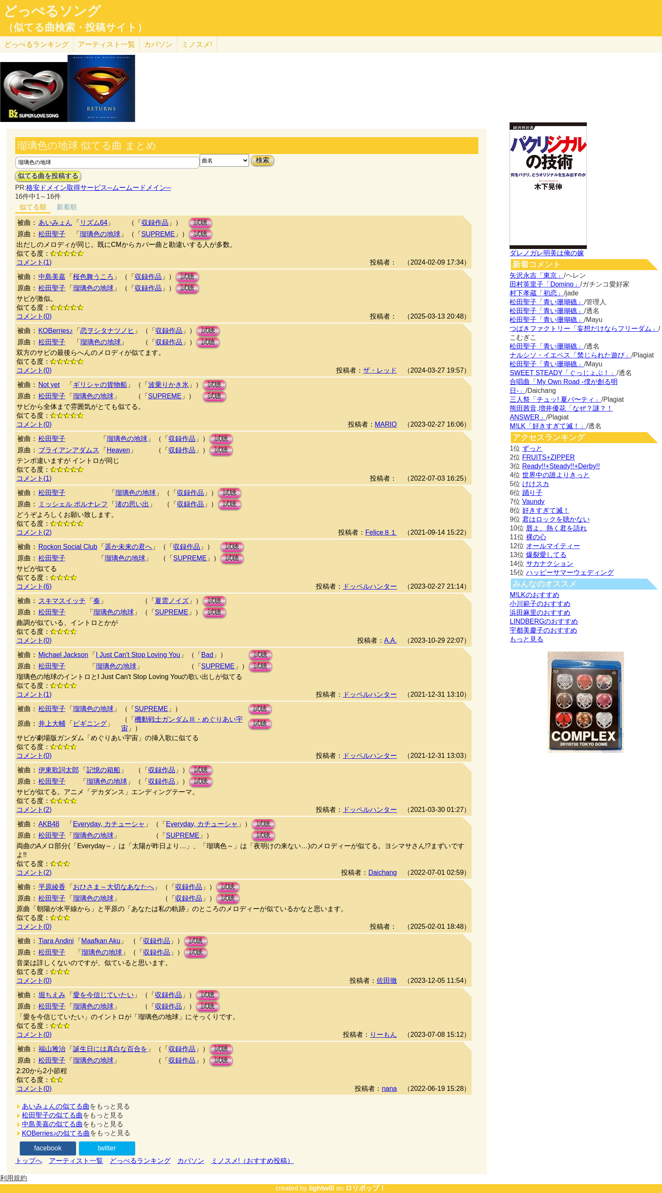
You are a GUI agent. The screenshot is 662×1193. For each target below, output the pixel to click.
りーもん (383, 1034)
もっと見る (526, 639)
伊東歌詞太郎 (58, 770)
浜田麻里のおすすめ (540, 612)
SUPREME (158, 234)
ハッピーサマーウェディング (570, 572)
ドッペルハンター (370, 586)
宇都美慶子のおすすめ (543, 630)
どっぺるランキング (140, 1160)
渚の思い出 (132, 504)
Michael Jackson (63, 654)
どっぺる (36, 45)
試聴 (200, 222)
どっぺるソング (52, 11)
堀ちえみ (51, 994)
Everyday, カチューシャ (109, 824)
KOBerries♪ (55, 330)
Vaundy (533, 501)
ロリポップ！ (365, 1188)
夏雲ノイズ (172, 600)
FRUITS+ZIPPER (548, 457)
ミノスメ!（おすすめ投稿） (252, 1160)
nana (389, 1088)
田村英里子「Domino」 (545, 284)
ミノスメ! (197, 45)
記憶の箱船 (103, 770)
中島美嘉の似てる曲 (52, 1124)
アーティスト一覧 (76, 1160)
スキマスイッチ (62, 600)
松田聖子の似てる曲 (52, 1115)
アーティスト (106, 45)
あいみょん (55, 222)
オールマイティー (553, 545)
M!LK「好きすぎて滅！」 (548, 426)
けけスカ (535, 483)
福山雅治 (51, 1048)
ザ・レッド (380, 370)
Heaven (118, 450)
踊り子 (532, 492)
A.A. (390, 640)
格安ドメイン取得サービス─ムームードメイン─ (98, 187)
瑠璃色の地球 (100, 234)
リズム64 (94, 222)
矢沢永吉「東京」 (537, 275)
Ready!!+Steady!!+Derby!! (561, 466)
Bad (207, 654)
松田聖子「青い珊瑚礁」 (547, 302)
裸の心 (536, 537)
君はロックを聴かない (556, 519)
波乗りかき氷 (168, 384)
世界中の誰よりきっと (556, 475)
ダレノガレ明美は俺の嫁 (547, 253)
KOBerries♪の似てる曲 (56, 1133)
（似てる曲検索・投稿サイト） (75, 27)
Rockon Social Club (68, 546)
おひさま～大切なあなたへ (113, 886)
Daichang (382, 872)
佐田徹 (387, 980)
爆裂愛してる (546, 554)
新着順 (67, 207)
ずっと (532, 448)
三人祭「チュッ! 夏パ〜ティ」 (555, 399)
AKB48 (49, 824)
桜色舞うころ (93, 276)
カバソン (158, 45)
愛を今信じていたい (103, 994)
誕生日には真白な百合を (110, 1048)
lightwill (321, 1188)
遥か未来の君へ (128, 546)
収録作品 (154, 222)
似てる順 (32, 207)
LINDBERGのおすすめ (544, 621)
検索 (262, 160)
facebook (48, 1148)
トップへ (28, 1160)
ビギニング (90, 723)
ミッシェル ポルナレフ (73, 504)
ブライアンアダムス (68, 450)
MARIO (386, 424)
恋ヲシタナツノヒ (107, 330)
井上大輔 (51, 723)
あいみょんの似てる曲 (56, 1106)
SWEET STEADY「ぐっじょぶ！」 (563, 372)
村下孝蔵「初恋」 (537, 293)
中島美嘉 (51, 276)
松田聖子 (51, 234)
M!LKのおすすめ (534, 594)
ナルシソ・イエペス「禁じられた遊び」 (570, 355)
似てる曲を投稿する (48, 175)
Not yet (49, 384)
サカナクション (549, 563)
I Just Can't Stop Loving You (138, 654)
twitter (107, 1148)
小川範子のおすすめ (540, 603)
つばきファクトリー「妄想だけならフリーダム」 (584, 328)
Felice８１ (381, 532)
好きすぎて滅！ (546, 510)
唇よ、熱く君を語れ (556, 528)
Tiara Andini (56, 940)
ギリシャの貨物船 (100, 384)
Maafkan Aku (101, 940)
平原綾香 (51, 886)
